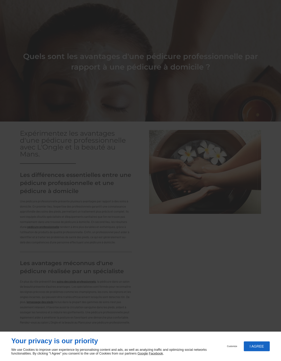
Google (142, 353)
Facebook (156, 353)
